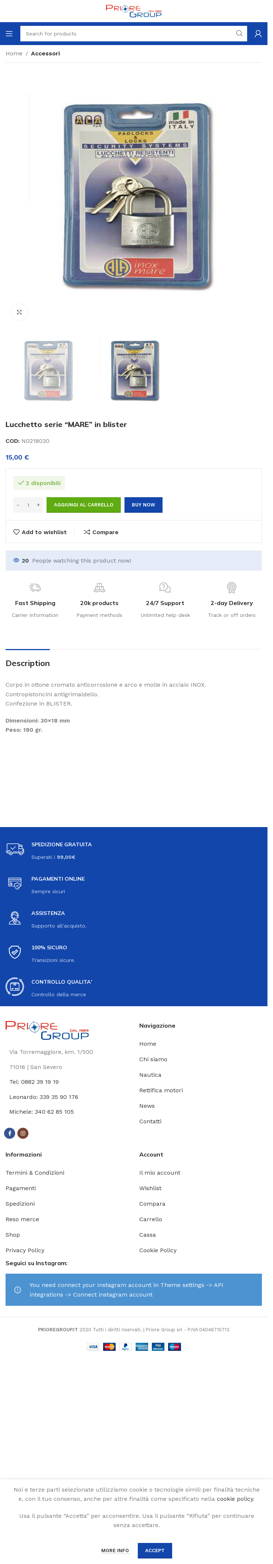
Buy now (143, 505)
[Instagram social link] (22, 1133)
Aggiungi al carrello (83, 505)
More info (115, 1550)
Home (14, 53)
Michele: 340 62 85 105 (41, 1111)
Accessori (45, 53)
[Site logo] (133, 10)
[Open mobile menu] (9, 33)
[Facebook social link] (9, 1133)
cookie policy (235, 1498)
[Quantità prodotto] (28, 505)
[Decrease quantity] (18, 505)
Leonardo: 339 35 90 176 (43, 1096)
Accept (155, 1550)
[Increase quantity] (38, 505)
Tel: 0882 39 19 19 (34, 1081)
